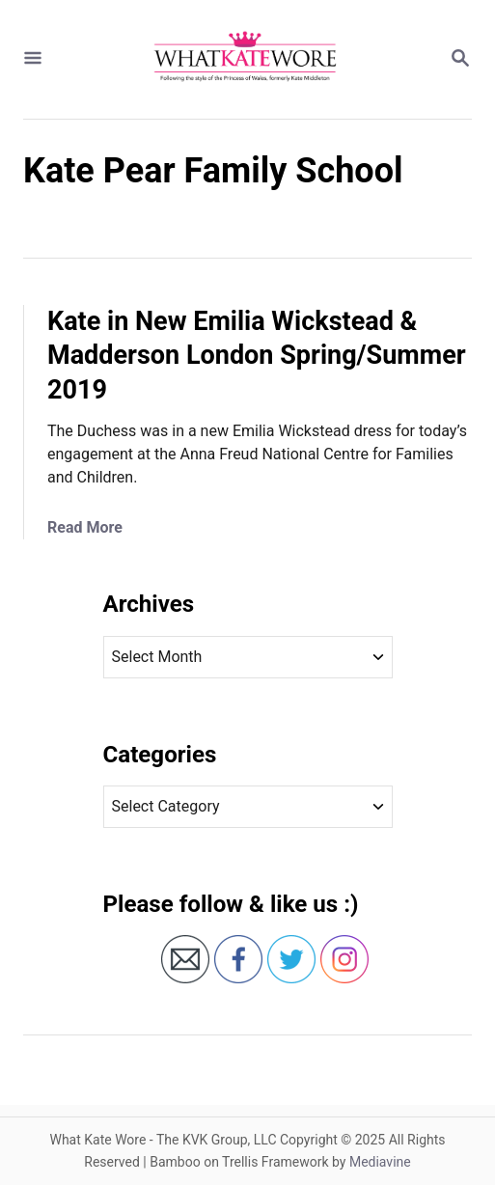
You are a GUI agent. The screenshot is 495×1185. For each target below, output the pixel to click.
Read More (85, 527)
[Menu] (33, 59)
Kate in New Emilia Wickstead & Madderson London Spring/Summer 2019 (256, 356)
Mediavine (380, 1162)
